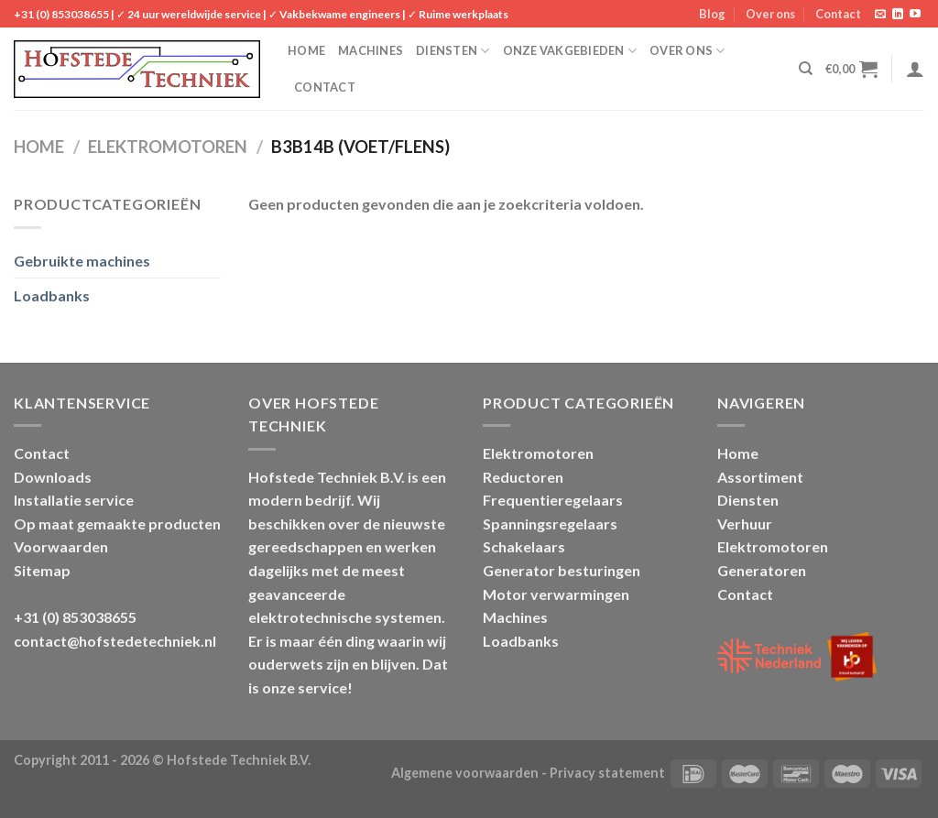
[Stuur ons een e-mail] (880, 14)
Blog (712, 13)
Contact (838, 13)
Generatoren (761, 570)
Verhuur (744, 523)
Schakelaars (524, 546)
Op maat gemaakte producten (117, 523)
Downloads (53, 476)
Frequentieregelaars (553, 499)
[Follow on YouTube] (915, 14)
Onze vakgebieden (570, 51)
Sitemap (42, 570)
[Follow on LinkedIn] (897, 14)
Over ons (770, 13)
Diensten (453, 51)
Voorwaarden (61, 546)
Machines (370, 50)
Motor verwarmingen (556, 594)
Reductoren (523, 476)
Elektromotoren (167, 146)
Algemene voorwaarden (465, 772)
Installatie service (74, 499)
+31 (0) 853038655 (61, 14)
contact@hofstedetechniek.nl (115, 640)
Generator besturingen (561, 570)
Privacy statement (607, 772)
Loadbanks (52, 295)
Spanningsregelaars (550, 523)
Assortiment (760, 476)
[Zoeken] (806, 68)
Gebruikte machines (82, 260)
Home (306, 50)
